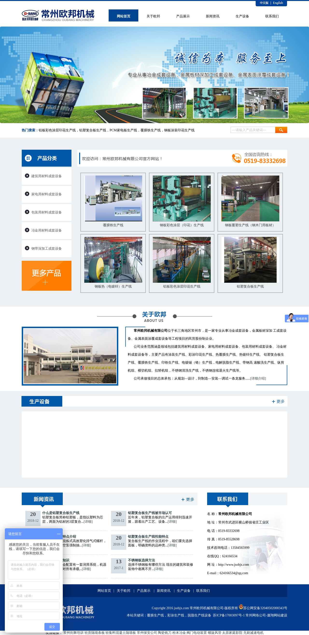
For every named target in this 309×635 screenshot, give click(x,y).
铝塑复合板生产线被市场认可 (150, 513)
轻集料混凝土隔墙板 (120, 633)
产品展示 (143, 591)
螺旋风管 (214, 633)
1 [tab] (284, 116)
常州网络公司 (256, 615)
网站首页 (104, 591)
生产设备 (183, 591)
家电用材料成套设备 (46, 194)
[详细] (88, 521)
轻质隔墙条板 (94, 633)
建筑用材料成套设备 (46, 176)
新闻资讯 (163, 591)
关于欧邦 (123, 591)
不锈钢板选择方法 (141, 560)
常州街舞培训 (73, 633)
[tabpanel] (154, 77)
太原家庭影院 (232, 633)
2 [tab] (290, 116)
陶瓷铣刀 (164, 633)
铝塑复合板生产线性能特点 (148, 536)
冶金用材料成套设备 (46, 230)
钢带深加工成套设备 (46, 248)
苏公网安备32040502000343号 (263, 608)
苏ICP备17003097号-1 (229, 615)
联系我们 (203, 591)
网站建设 (280, 615)
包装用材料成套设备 (46, 212)
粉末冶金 (179, 633)
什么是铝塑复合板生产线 (60, 513)
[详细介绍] (258, 378)
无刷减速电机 (253, 633)
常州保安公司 (147, 633)
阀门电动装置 (197, 633)
